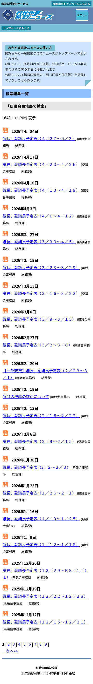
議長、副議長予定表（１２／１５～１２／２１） (45, 622)
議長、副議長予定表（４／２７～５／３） (39, 138)
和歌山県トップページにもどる (71, 4)
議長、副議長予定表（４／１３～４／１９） (41, 190)
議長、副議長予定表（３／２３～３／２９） (41, 267)
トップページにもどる (16, 28)
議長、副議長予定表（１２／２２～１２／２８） (45, 596)
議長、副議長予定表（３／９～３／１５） (39, 319)
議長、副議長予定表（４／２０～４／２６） (41, 164)
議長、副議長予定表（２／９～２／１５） (39, 441)
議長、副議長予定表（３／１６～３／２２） (41, 293)
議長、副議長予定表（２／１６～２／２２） (41, 415)
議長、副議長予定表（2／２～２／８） (37, 467)
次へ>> (10, 651)
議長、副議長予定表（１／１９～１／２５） (41, 518)
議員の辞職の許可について (26, 396)
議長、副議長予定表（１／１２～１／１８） (41, 544)
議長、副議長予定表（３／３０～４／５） (39, 241)
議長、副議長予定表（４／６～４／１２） (39, 216)
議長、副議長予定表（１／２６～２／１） (39, 493)
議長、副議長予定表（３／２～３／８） (37, 345)
